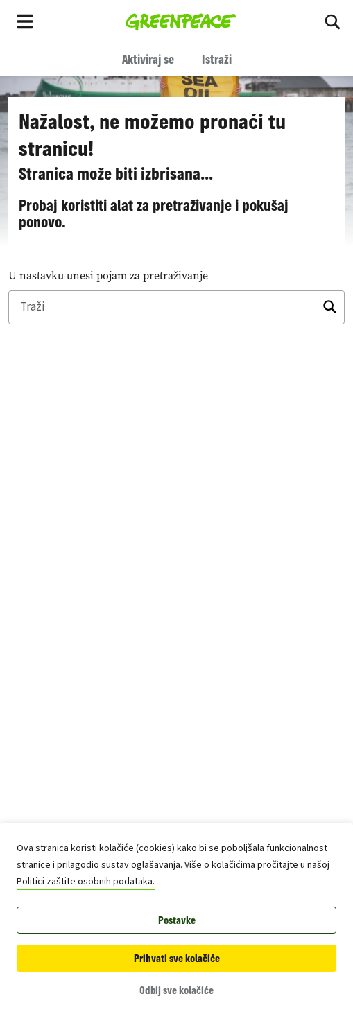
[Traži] (332, 21)
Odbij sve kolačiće (176, 990)
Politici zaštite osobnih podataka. (86, 882)
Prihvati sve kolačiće (177, 958)
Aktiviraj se (148, 59)
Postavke (177, 920)
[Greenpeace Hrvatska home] (181, 21)
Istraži (217, 59)
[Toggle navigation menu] (25, 21)
